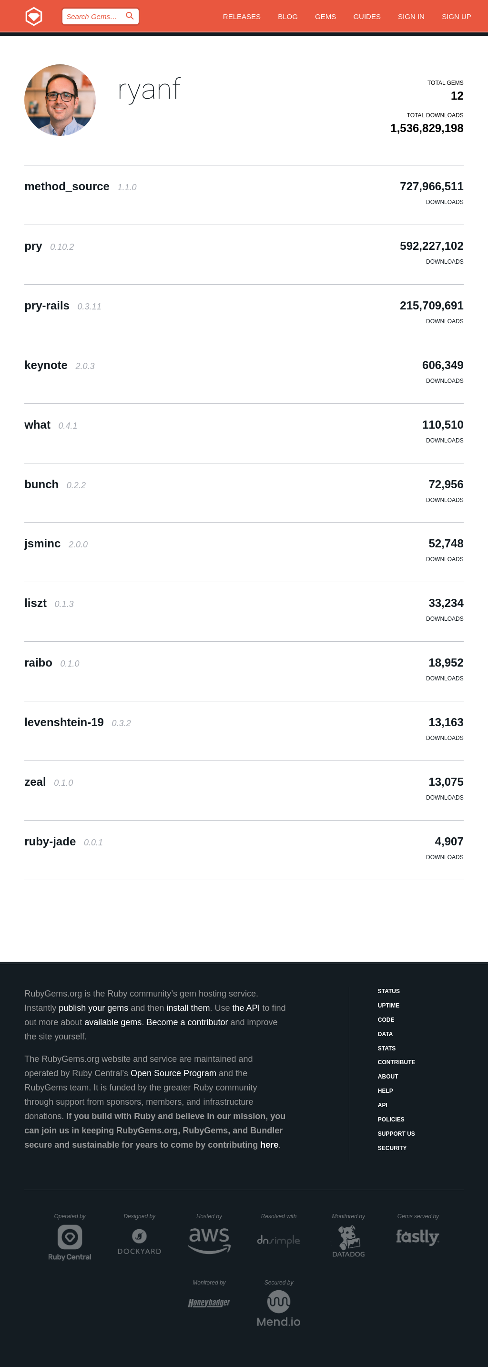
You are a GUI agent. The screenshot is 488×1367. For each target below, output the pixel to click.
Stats (387, 1048)
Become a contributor (187, 1022)
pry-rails (62, 305)
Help (385, 1091)
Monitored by (351, 1216)
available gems (113, 1022)
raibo (51, 662)
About (388, 1076)
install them (188, 1008)
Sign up (456, 16)
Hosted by (213, 1216)
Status (389, 991)
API (382, 1105)
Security (392, 1148)
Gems (325, 16)
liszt (48, 602)
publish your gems (93, 1008)
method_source (80, 186)
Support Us (396, 1134)
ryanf (149, 89)
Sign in (411, 16)
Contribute (397, 1062)
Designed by (142, 1216)
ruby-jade (63, 841)
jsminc (56, 543)
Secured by (282, 1282)
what (50, 424)
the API (246, 1008)
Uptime (388, 1005)
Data (385, 1034)
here (269, 1145)
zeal (48, 781)
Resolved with (280, 1216)
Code (386, 1020)
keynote (59, 365)
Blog (288, 16)
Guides (367, 16)
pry (49, 245)
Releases (242, 16)
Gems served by (418, 1216)
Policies (391, 1119)
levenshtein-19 (77, 722)
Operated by (73, 1219)
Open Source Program (173, 1073)
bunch (55, 484)
